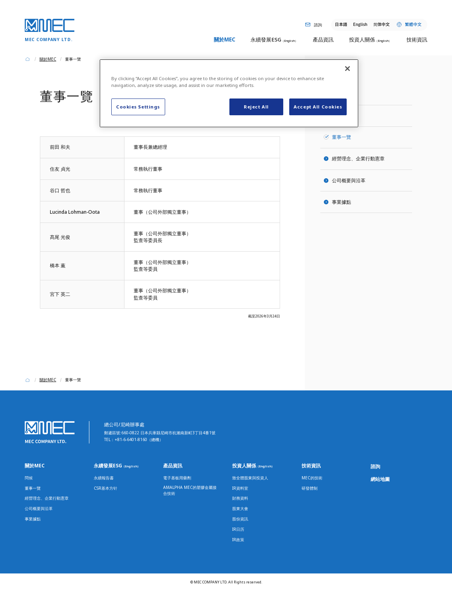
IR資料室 (240, 488)
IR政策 (238, 539)
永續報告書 (104, 478)
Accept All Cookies (318, 107)
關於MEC (35, 465)
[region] (229, 93)
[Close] (347, 68)
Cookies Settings (138, 107)
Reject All (256, 107)
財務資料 (240, 498)
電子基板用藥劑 (177, 478)
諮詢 (375, 466)
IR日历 (238, 529)
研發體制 (310, 488)
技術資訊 (311, 465)
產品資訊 (172, 465)
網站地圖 (380, 479)
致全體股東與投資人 (250, 478)
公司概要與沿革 (348, 180)
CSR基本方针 (105, 488)
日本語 (341, 24)
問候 (336, 115)
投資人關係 (253, 465)
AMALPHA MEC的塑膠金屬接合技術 (190, 490)
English (360, 24)
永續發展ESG (117, 465)
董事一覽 (33, 488)
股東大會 (240, 508)
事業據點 (341, 202)
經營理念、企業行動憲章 (358, 158)
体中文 (381, 24)
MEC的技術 (312, 478)
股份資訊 (240, 519)
